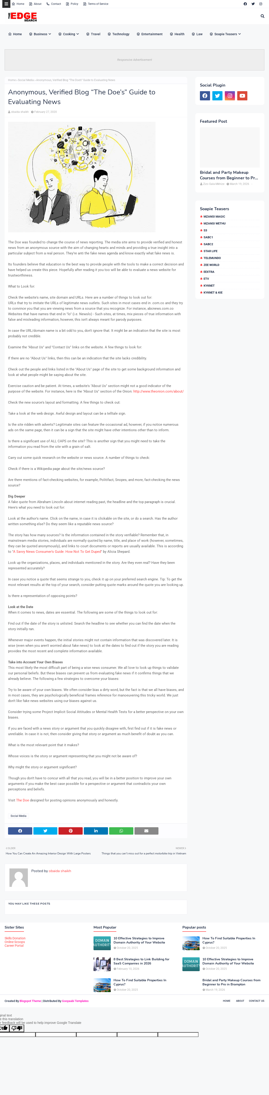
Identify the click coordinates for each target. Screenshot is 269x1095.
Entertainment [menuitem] (149, 34)
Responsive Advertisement (134, 59)
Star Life (210, 251)
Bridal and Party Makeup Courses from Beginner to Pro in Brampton (228, 175)
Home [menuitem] (15, 34)
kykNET (209, 285)
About (35, 4)
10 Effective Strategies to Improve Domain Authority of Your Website (139, 940)
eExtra (209, 272)
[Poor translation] (16, 1028)
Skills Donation (15, 938)
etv (206, 278)
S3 (205, 230)
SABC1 (208, 237)
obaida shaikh (20, 112)
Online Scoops (15, 942)
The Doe (22, 800)
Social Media (26, 80)
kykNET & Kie (213, 292)
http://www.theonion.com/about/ (158, 391)
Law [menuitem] (196, 34)
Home (18, 4)
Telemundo (212, 258)
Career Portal (14, 945)
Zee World (211, 265)
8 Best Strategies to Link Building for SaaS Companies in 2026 (141, 961)
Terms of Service (95, 4)
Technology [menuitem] (118, 34)
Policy (72, 4)
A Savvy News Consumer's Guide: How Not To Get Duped (57, 552)
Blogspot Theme (30, 1001)
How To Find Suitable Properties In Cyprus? (140, 982)
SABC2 (208, 244)
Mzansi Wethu (215, 223)
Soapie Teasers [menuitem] (223, 34)
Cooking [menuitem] (66, 34)
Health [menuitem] (177, 34)
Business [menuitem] (38, 34)
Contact (53, 4)
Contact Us (256, 1000)
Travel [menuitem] (93, 34)
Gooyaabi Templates (75, 1001)
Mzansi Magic (214, 216)
